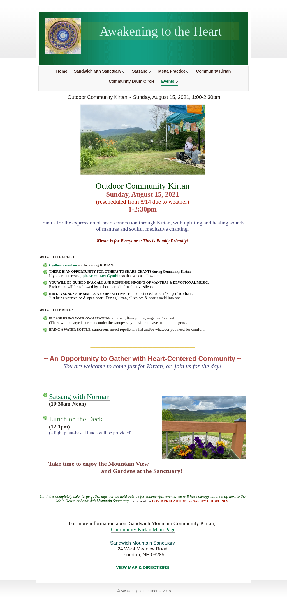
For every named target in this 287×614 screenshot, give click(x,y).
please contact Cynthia (101, 276)
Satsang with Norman (79, 396)
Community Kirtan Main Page (143, 529)
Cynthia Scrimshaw (63, 265)
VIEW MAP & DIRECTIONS (142, 567)
